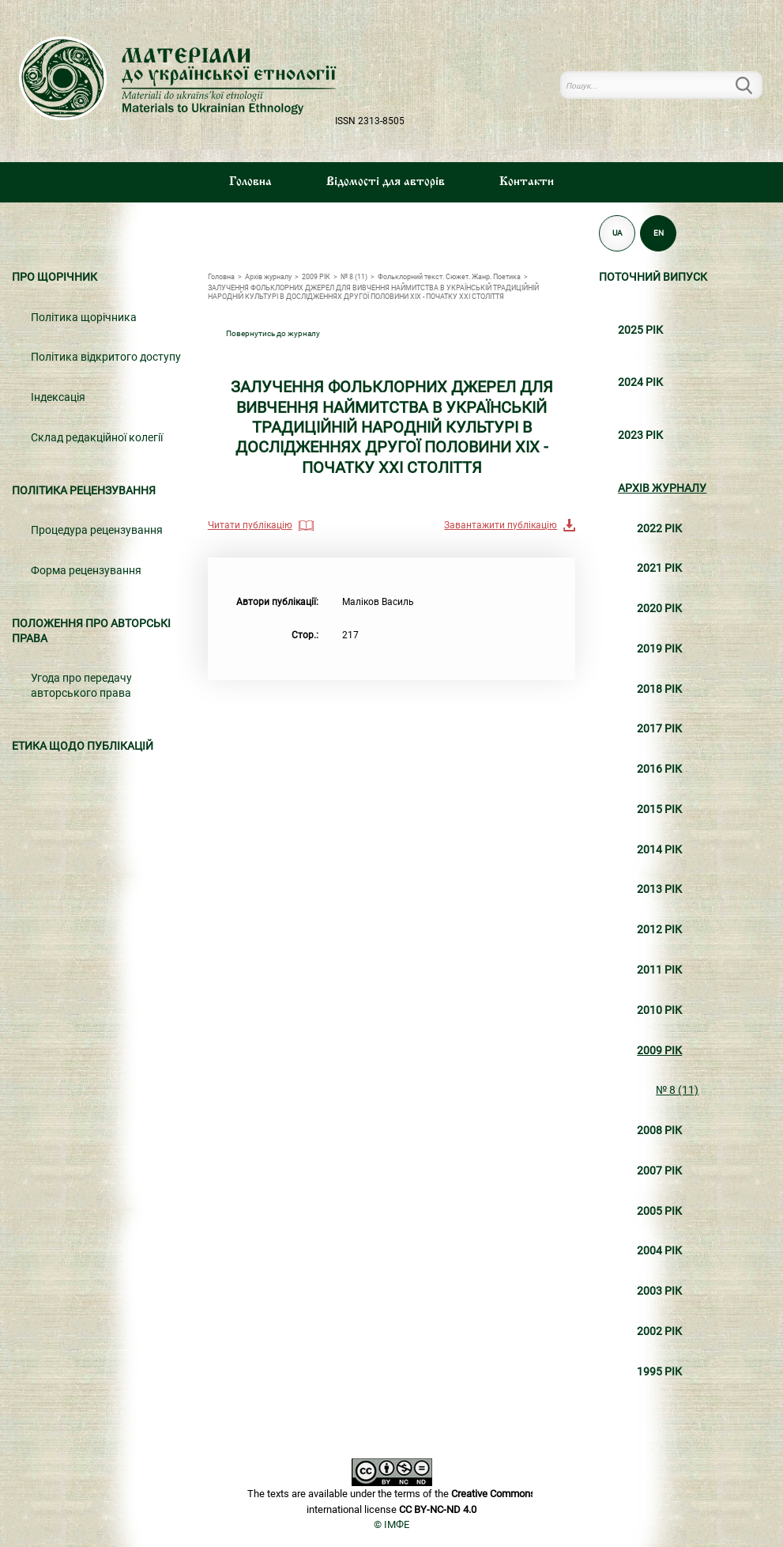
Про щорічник (54, 277)
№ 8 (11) (677, 1090)
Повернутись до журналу (273, 333)
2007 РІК (659, 1171)
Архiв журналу (662, 488)
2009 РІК (659, 1050)
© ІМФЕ (391, 1524)
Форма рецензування (86, 570)
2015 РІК (659, 809)
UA (617, 233)
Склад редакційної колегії (97, 437)
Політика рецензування (84, 490)
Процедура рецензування (97, 530)
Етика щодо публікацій (82, 746)
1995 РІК (659, 1372)
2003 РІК (659, 1291)
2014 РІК (659, 850)
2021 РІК (659, 568)
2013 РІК (659, 889)
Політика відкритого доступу (106, 357)
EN (658, 233)
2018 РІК (659, 689)
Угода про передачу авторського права (81, 685)
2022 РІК (659, 528)
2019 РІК (659, 649)
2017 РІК (659, 729)
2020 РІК (659, 608)
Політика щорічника (84, 317)
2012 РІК (659, 929)
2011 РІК (659, 970)
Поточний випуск (653, 277)
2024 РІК (640, 382)
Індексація (58, 397)
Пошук (752, 85)
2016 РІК (659, 769)
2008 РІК (659, 1130)
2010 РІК (659, 1010)
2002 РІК (659, 1331)
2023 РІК (640, 435)
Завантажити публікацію (500, 525)
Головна (250, 181)
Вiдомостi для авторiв (385, 181)
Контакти (526, 181)
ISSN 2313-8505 (370, 121)
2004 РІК (659, 1251)
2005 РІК (659, 1211)
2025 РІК (640, 330)
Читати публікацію (250, 525)
